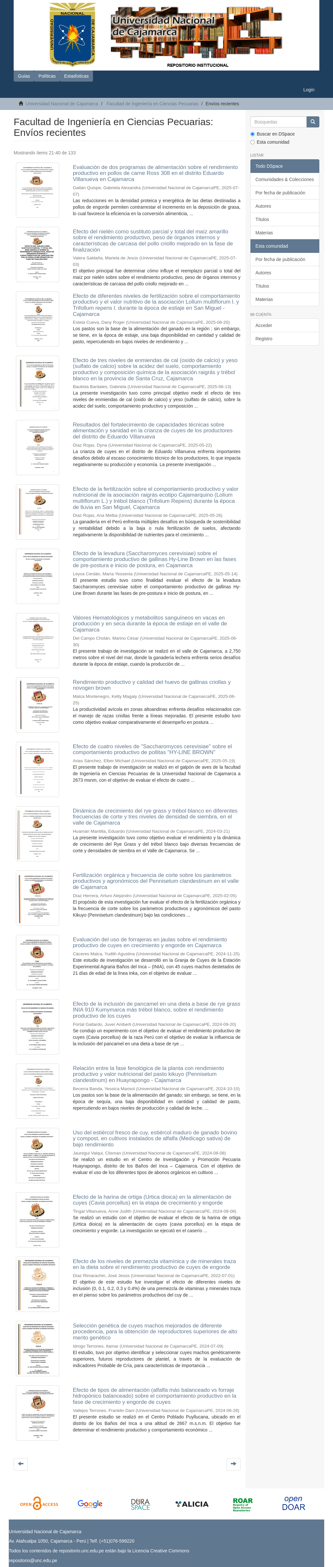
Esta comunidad (269, 142)
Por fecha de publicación (280, 192)
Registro (264, 338)
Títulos (262, 219)
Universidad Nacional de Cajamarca (62, 103)
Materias (264, 232)
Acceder (264, 325)
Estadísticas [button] (76, 76)
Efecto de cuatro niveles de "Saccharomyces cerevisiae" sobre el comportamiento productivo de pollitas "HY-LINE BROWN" (152, 749)
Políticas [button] (47, 76)
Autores (263, 206)
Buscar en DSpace (272, 134)
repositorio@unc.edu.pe (33, 1560)
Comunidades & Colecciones (285, 179)
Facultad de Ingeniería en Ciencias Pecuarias (153, 103)
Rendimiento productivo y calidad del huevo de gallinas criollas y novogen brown (152, 685)
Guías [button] (24, 76)
